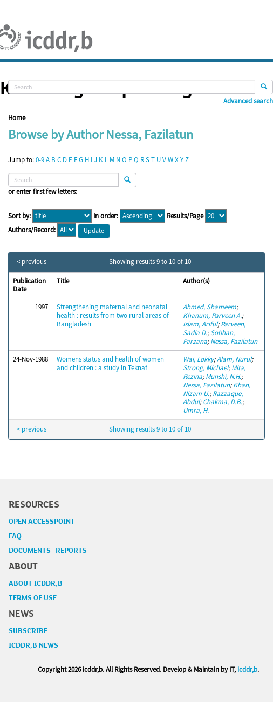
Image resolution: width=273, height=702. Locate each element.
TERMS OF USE (33, 598)
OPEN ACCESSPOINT (42, 521)
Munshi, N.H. (223, 376)
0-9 (40, 159)
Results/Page (185, 216)
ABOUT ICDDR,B (36, 583)
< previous (31, 262)
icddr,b (247, 669)
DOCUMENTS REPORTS (48, 550)
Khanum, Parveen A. (212, 315)
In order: (105, 216)
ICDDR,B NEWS (33, 645)
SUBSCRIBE (28, 631)
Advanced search (248, 101)
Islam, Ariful (200, 324)
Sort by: (19, 216)
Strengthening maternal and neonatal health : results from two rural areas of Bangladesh (113, 315)
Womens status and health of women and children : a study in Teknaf (110, 363)
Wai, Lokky (198, 359)
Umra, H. (196, 410)
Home (16, 117)
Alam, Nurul (234, 359)
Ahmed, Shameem (209, 306)
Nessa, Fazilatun (233, 341)
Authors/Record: (32, 230)
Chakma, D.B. (222, 401)
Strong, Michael (205, 367)
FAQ (15, 536)
